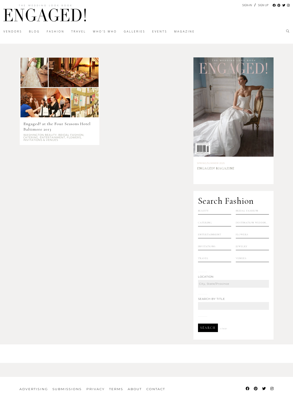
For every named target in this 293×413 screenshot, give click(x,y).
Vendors (12, 31)
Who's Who (105, 31)
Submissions (67, 389)
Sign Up (263, 5)
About (135, 389)
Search (208, 328)
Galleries (134, 31)
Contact (155, 389)
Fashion (55, 31)
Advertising (33, 389)
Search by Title (211, 299)
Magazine (184, 31)
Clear (223, 328)
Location (206, 276)
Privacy (95, 389)
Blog (34, 31)
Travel (78, 31)
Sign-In (247, 5)
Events (159, 31)
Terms (116, 389)
